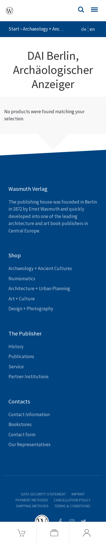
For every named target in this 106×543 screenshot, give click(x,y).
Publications (21, 356)
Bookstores (20, 424)
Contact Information (29, 414)
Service (16, 367)
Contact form (21, 434)
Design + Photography (30, 308)
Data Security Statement (43, 494)
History (15, 346)
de (83, 29)
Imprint (78, 494)
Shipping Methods (32, 505)
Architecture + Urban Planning (39, 288)
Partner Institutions (28, 376)
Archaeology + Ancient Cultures (54, 29)
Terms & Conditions (72, 505)
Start (13, 29)
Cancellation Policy (72, 500)
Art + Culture (21, 299)
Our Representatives (29, 444)
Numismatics (21, 278)
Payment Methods (32, 500)
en (92, 29)
